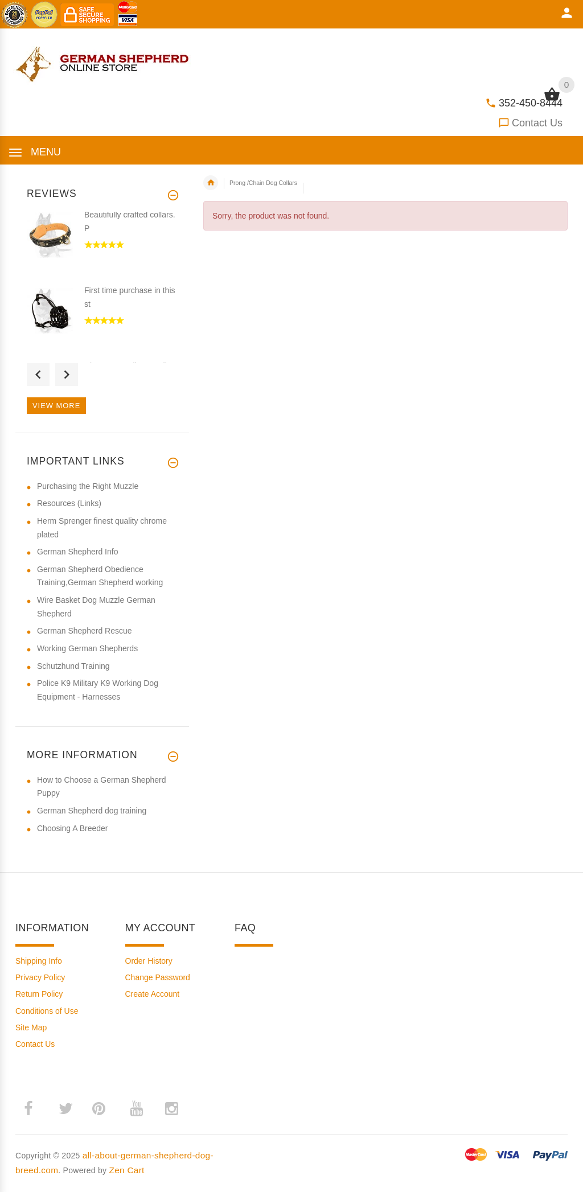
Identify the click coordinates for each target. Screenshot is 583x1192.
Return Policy (39, 993)
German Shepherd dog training (91, 810)
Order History (149, 960)
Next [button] (66, 374)
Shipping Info (38, 960)
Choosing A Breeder (72, 828)
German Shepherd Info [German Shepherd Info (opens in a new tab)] (77, 551)
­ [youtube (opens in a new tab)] (136, 1109)
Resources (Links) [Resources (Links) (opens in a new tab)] (69, 503)
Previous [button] (38, 374)
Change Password (157, 977)
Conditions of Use (47, 1011)
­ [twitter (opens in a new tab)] (65, 1109)
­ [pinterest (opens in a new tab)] (107, 1108)
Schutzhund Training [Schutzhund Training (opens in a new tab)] (73, 666)
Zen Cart (127, 1170)
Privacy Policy (40, 977)
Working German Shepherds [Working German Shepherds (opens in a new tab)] (87, 648)
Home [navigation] (210, 182)
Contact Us (537, 123)
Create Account (152, 993)
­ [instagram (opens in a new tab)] (171, 1109)
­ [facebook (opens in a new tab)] (34, 1108)
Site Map (31, 1027)
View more (56, 405)
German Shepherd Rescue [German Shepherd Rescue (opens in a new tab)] (84, 630)
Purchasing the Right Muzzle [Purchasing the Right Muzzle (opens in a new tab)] (87, 486)
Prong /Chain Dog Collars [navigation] (263, 182)
